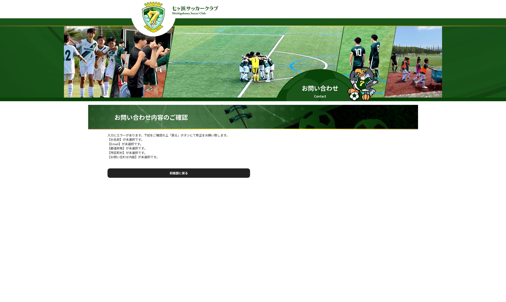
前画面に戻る (179, 173)
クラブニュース (309, 22)
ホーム (285, 22)
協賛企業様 (337, 22)
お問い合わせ (363, 22)
